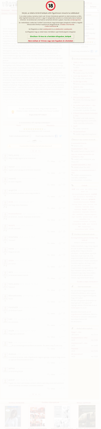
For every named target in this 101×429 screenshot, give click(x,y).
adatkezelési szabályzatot (63, 29)
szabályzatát (47, 29)
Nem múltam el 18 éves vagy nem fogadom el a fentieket (50, 41)
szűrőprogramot (75, 20)
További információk (67, 24)
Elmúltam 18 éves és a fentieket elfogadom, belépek (50, 36)
